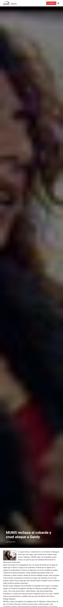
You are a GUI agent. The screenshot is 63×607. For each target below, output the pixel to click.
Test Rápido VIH (51, 3)
